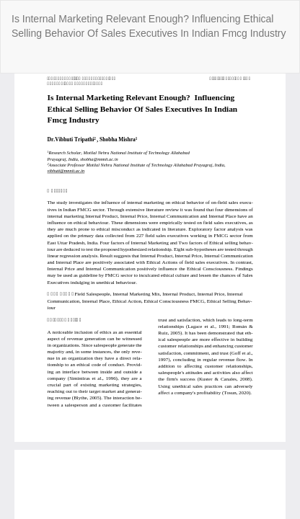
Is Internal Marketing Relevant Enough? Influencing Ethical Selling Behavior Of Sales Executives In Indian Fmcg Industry (149, 26)
